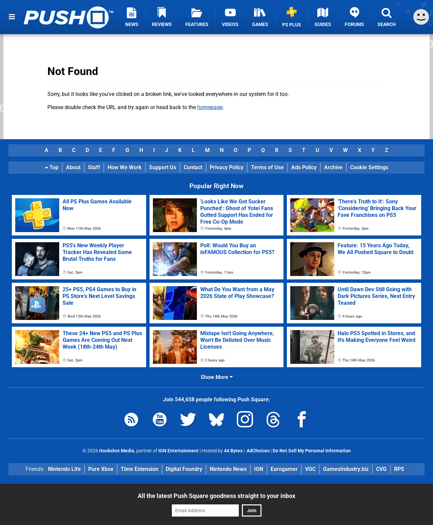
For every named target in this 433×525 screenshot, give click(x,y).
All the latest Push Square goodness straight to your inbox (216, 495)
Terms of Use (267, 167)
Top (52, 167)
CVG (381, 469)
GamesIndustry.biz (346, 469)
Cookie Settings (369, 167)
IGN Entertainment (178, 451)
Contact (193, 167)
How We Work (125, 167)
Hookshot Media (116, 451)
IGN (258, 469)
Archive (333, 167)
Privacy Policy (227, 167)
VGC (310, 469)
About (73, 167)
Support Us (162, 167)
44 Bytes (233, 451)
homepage (210, 107)
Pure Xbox (100, 469)
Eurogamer (284, 469)
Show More (217, 377)
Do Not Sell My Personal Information (312, 451)
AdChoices (258, 451)
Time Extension (139, 469)
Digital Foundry (184, 469)
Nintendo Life (64, 469)
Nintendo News (228, 469)
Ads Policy (304, 167)
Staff (94, 167)
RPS (399, 469)
